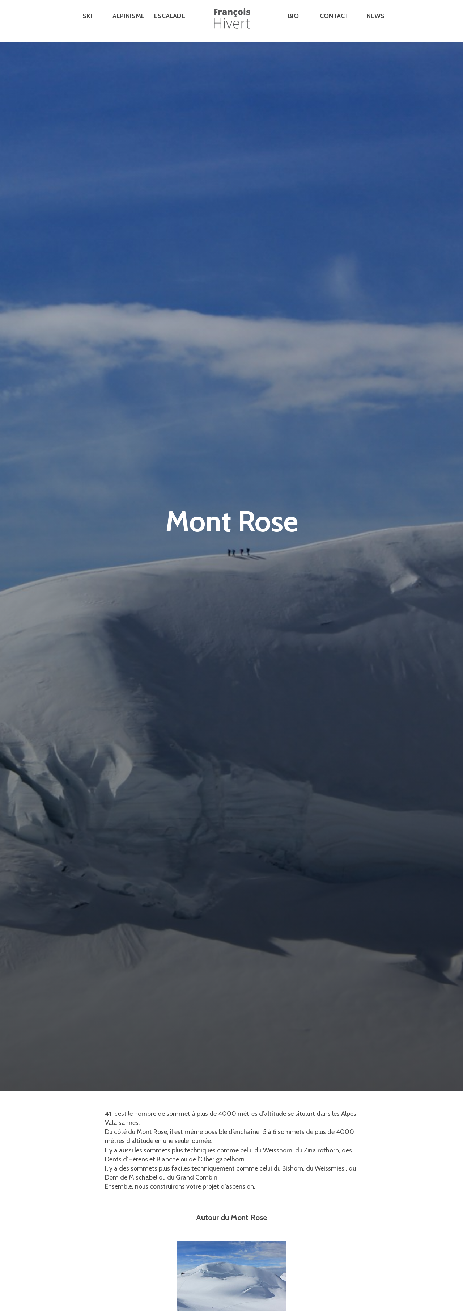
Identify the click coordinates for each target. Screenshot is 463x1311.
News (375, 16)
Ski (87, 16)
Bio (293, 16)
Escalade (169, 16)
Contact (334, 16)
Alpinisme (128, 16)
